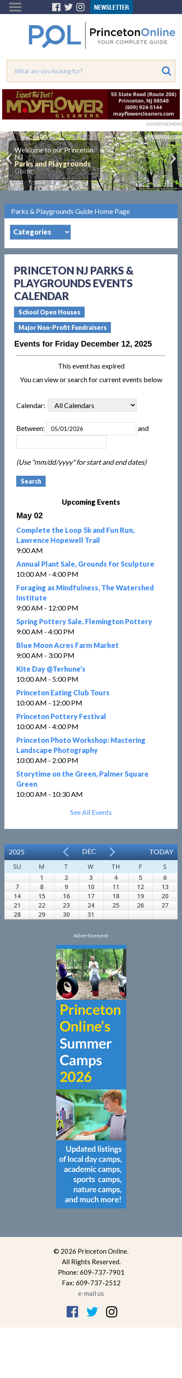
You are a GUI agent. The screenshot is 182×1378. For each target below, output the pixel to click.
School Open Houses (49, 312)
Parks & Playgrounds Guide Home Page (70, 211)
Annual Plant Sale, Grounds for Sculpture (85, 564)
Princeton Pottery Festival (61, 716)
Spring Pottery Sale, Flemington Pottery (84, 621)
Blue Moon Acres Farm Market (67, 645)
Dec (89, 851)
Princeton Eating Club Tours (63, 692)
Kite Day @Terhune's (51, 669)
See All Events (91, 812)
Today (161, 851)
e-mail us (91, 1293)
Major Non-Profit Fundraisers (62, 327)
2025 (17, 851)
